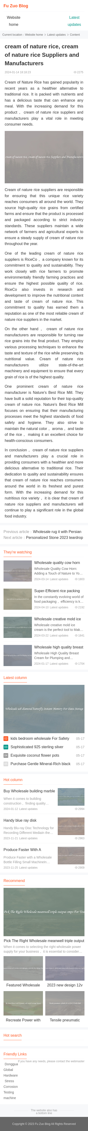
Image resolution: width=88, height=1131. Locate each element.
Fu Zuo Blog (16, 6)
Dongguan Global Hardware (12, 1069)
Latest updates (56, 34)
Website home (34, 34)
